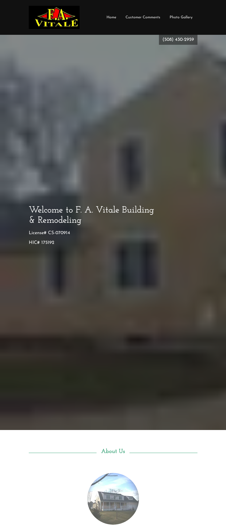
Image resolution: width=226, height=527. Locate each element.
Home (111, 17)
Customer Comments (143, 17)
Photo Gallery (181, 17)
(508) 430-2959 (178, 39)
